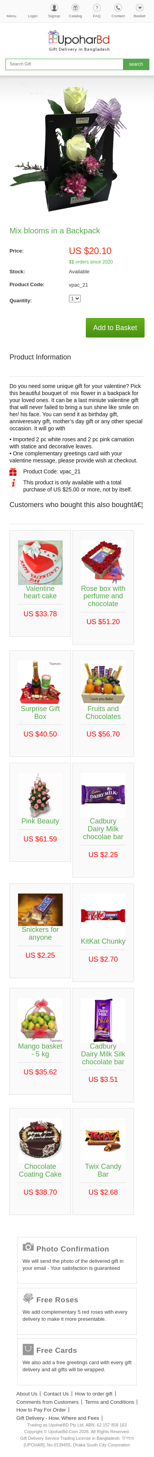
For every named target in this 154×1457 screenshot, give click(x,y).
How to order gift (93, 1394)
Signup (54, 16)
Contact (118, 16)
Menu (11, 16)
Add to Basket (115, 328)
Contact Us (56, 1394)
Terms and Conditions (109, 1402)
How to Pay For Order (41, 1410)
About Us (26, 1394)
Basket (139, 16)
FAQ (97, 16)
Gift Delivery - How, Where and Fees (57, 1418)
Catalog (75, 16)
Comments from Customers (47, 1402)
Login (33, 16)
